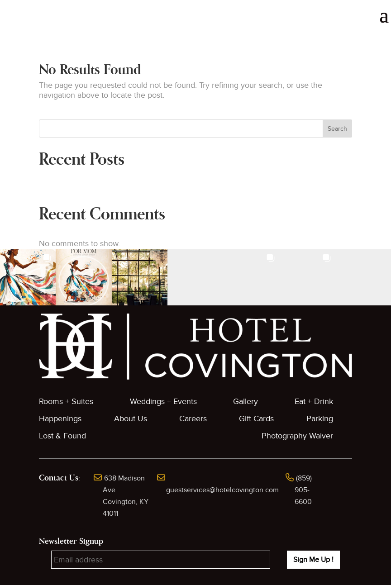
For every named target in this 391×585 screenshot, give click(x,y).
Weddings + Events (163, 401)
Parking (319, 418)
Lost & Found (62, 436)
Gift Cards (256, 418)
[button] (28, 277)
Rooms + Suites (66, 401)
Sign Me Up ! (313, 559)
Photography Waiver (297, 436)
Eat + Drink (314, 401)
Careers (193, 418)
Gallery (245, 401)
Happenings (60, 418)
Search (337, 129)
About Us (130, 418)
